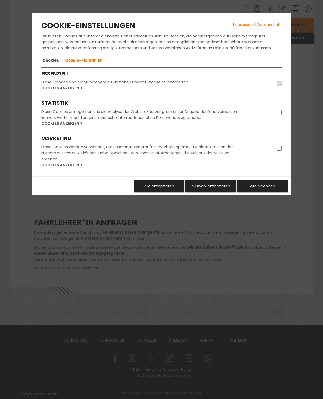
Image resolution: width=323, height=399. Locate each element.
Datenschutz (269, 24)
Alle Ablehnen (262, 186)
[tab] (50, 60)
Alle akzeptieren (159, 186)
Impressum (243, 24)
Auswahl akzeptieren (210, 186)
